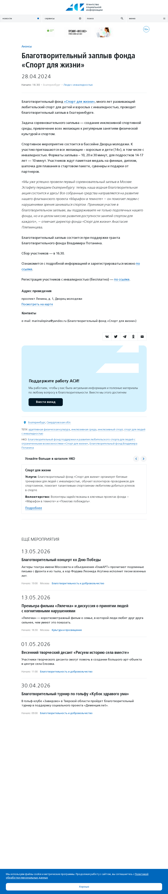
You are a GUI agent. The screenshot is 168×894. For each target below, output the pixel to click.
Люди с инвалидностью (78, 84)
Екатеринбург (36, 422)
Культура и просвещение (67, 630)
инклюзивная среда (83, 429)
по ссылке (121, 279)
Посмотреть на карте (37, 304)
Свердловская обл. (59, 422)
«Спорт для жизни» (79, 102)
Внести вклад (45, 402)
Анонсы (27, 46)
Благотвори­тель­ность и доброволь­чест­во (78, 583)
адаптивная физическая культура (49, 429)
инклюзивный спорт (110, 429)
